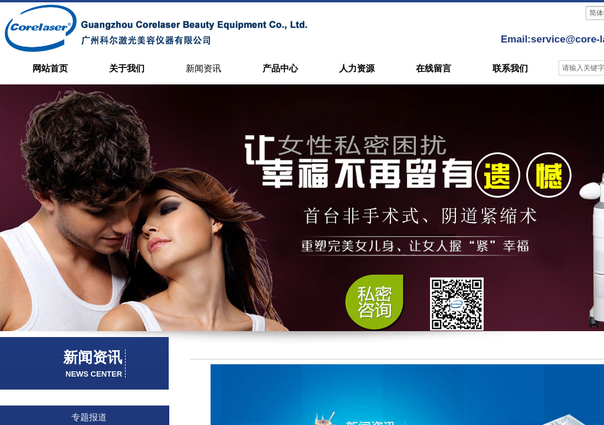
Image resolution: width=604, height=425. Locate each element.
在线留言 (433, 68)
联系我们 (510, 68)
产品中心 (280, 68)
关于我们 (127, 68)
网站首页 (50, 68)
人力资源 (357, 68)
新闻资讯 (203, 68)
